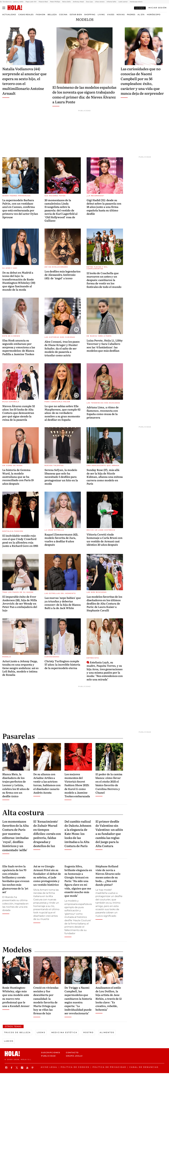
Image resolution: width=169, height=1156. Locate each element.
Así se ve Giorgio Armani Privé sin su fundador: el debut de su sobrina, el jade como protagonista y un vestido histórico (47, 875)
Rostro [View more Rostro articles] (88, 1032)
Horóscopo (153, 14)
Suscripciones (50, 1052)
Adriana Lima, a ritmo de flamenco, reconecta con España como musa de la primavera (103, 412)
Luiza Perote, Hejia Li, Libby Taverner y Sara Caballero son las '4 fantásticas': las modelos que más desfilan (105, 345)
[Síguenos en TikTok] (22, 1068)
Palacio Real (43, 2)
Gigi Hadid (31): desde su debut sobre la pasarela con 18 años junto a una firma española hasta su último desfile (104, 207)
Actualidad (9, 14)
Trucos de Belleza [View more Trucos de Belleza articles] (17, 1032)
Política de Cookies (75, 1067)
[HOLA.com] (15, 8)
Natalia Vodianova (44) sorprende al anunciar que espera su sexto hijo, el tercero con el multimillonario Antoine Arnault (24, 81)
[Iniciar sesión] (157, 8)
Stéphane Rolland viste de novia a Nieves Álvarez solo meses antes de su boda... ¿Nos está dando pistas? (107, 875)
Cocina (63, 14)
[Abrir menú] (3, 8)
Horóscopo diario (136, 2)
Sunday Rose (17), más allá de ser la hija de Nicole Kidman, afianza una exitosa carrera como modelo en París (105, 477)
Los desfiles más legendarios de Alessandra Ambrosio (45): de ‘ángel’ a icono (62, 274)
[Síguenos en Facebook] (11, 1068)
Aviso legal (49, 1067)
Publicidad (48, 1056)
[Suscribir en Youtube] (27, 1068)
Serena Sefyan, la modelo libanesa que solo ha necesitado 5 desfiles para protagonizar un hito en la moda (61, 477)
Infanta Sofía (111, 2)
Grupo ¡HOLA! (74, 1056)
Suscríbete (139, 8)
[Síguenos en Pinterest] (32, 1068)
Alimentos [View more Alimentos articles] (107, 1032)
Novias (121, 14)
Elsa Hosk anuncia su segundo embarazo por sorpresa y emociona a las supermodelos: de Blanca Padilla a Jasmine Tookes (18, 347)
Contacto (72, 1052)
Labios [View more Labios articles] (8, 1041)
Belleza (52, 14)
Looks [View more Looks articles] (41, 1032)
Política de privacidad (109, 1067)
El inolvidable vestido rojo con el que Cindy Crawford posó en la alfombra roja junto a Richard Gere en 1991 (20, 541)
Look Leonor (123, 2)
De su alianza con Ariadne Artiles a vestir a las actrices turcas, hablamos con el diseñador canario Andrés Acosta (47, 783)
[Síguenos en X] (17, 1068)
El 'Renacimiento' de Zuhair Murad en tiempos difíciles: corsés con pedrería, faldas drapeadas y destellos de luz (47, 833)
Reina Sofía (66, 2)
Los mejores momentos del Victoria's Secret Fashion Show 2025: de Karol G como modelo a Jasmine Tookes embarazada (77, 785)
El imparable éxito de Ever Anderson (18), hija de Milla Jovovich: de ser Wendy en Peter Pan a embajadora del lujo (19, 603)
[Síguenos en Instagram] (6, 1068)
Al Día (141, 14)
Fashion (40, 14)
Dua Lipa (89, 2)
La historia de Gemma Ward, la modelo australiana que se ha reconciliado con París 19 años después (18, 477)
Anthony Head (78, 2)
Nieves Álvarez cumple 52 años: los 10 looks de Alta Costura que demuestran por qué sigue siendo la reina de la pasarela (18, 413)
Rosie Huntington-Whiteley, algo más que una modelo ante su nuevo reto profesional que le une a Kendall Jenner (16, 997)
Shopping (89, 14)
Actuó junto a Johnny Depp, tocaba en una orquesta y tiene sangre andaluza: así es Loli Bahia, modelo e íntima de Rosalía (20, 668)
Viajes (110, 14)
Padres (131, 14)
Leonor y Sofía (18, 2)
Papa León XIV (31, 2)
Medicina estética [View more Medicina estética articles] (64, 1032)
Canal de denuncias (143, 1067)
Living (101, 14)
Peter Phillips (55, 2)
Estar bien (76, 14)
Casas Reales (25, 14)
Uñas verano (99, 2)
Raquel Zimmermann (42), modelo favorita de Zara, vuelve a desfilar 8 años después (61, 539)
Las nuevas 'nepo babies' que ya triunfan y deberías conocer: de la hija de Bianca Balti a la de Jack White (63, 603)
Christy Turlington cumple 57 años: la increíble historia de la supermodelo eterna (62, 664)
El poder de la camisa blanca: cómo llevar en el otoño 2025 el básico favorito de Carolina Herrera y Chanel (108, 783)
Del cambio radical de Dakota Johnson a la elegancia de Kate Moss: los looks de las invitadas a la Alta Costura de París (77, 833)
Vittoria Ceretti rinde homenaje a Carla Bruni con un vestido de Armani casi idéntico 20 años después (104, 539)
